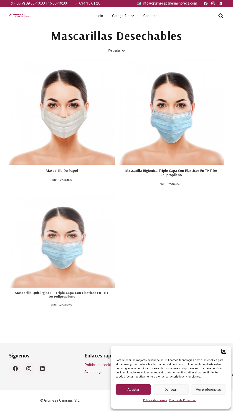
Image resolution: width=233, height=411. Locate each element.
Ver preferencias (208, 390)
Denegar (171, 390)
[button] (224, 351)
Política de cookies (155, 400)
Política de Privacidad (182, 400)
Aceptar (133, 390)
